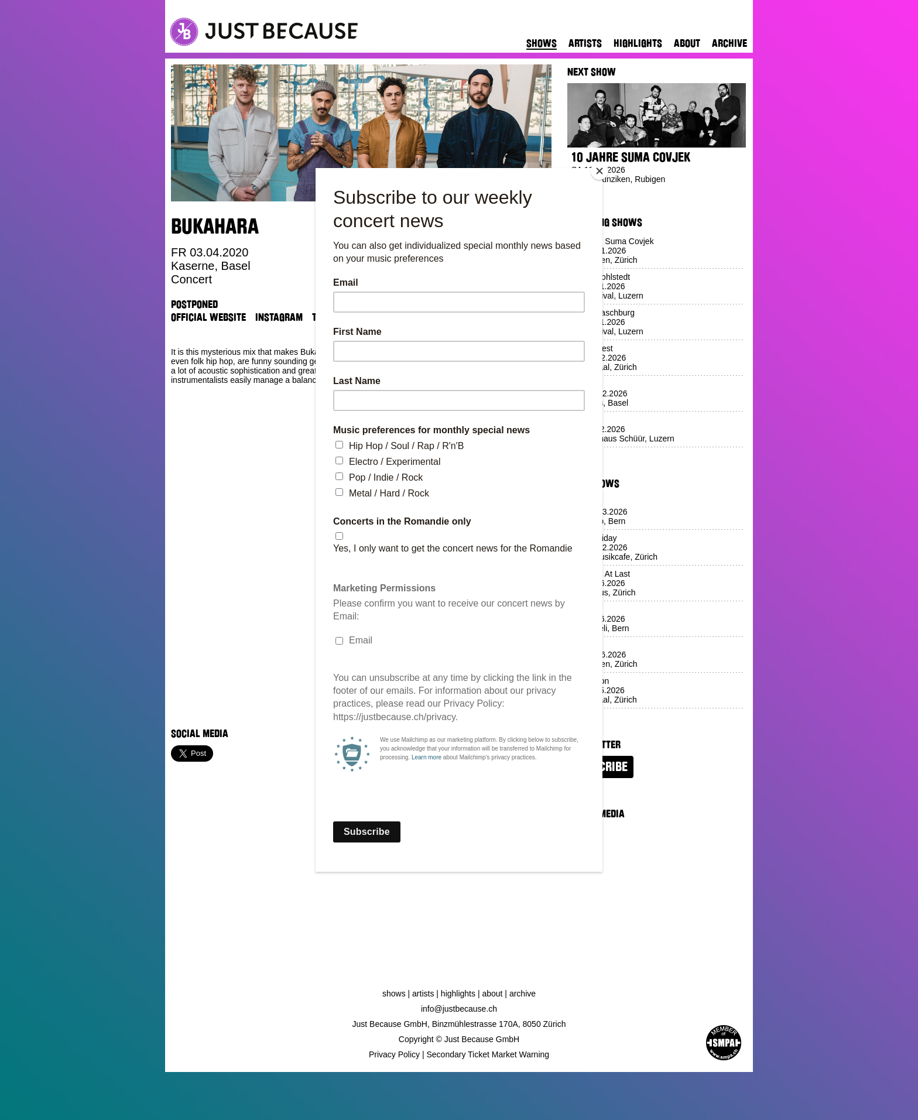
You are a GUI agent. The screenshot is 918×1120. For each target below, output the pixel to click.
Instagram (279, 317)
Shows (541, 43)
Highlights (638, 43)
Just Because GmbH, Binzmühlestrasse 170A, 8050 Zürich (459, 1024)
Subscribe (600, 767)
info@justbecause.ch (459, 1008)
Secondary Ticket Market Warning (488, 1054)
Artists (585, 43)
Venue (362, 317)
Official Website (208, 317)
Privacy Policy (394, 1054)
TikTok (326, 317)
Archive (729, 43)
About (687, 43)
